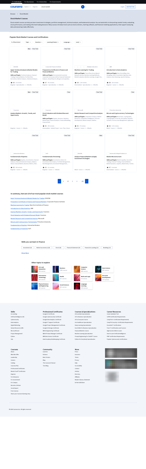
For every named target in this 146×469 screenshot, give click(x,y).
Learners (45, 352)
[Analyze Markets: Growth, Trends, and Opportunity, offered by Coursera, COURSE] (25, 114)
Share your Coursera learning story (20, 394)
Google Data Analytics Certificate (52, 320)
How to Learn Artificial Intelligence (116, 334)
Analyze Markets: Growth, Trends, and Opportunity (27, 212)
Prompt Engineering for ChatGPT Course (86, 336)
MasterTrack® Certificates (18, 371)
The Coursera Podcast (49, 363)
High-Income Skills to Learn (114, 331)
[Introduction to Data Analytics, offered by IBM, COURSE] (121, 70)
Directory (77, 374)
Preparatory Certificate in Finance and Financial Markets (28, 202)
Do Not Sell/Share (80, 383)
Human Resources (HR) (17, 328)
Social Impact (14, 388)
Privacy (77, 360)
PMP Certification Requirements (116, 336)
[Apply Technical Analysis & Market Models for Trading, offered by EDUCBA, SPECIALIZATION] (25, 71)
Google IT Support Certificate (51, 322)
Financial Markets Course (82, 331)
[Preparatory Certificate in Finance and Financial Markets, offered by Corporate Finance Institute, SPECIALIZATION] (57, 71)
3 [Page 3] (72, 181)
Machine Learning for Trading (20, 205)
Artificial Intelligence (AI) (17, 317)
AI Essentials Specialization (82, 314)
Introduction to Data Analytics (20, 208)
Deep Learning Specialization (83, 325)
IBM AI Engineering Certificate (51, 331)
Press (76, 352)
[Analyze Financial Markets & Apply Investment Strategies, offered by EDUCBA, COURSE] (89, 157)
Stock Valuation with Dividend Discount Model (25, 215)
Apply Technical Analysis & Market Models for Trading (27, 198)
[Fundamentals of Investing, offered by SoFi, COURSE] (57, 157)
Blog (44, 360)
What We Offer (15, 355)
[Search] (82, 7)
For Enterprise (15, 377)
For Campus (14, 383)
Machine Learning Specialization (84, 334)
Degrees (13, 374)
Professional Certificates (18, 369)
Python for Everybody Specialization (85, 339)
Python (13, 336)
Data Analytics (15, 322)
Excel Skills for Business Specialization (85, 328)
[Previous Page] (59, 181)
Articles (77, 371)
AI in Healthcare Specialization (83, 322)
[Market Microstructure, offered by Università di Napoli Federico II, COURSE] (121, 157)
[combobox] (60, 7)
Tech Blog (45, 366)
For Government (15, 380)
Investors (77, 355)
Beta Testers (46, 357)
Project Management (16, 334)
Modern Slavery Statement (82, 380)
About (12, 352)
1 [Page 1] (63, 181)
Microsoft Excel (15, 331)
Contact (77, 369)
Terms (76, 357)
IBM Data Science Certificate (51, 336)
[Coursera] (16, 6)
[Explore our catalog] (28, 7)
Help (76, 363)
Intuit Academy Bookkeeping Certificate (54, 339)
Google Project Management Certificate (54, 325)
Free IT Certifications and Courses (116, 328)
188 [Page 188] (83, 181)
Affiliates (77, 377)
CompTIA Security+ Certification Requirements (120, 322)
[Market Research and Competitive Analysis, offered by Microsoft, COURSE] (89, 113)
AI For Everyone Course (81, 320)
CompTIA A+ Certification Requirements (118, 320)
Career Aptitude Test (113, 314)
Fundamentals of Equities (19, 225)
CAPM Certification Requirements (116, 317)
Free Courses (14, 391)
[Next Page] (86, 181)
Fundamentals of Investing (19, 229)
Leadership (14, 357)
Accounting (14, 314)
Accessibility (78, 366)
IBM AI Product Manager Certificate (52, 334)
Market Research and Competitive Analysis (24, 219)
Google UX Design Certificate (51, 328)
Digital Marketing (15, 325)
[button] (35, 7)
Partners (45, 355)
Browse (12, 14)
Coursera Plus (15, 366)
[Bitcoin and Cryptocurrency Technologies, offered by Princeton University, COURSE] (121, 113)
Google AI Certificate (48, 314)
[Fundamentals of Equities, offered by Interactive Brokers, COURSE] (25, 157)
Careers (13, 360)
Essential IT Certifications (114, 325)
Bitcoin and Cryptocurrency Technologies (24, 222)
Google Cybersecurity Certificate (52, 317)
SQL (12, 339)
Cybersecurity (15, 320)
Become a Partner (16, 385)
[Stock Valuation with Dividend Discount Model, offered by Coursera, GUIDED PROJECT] (57, 114)
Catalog (13, 363)
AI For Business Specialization (83, 317)
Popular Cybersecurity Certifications (117, 339)
